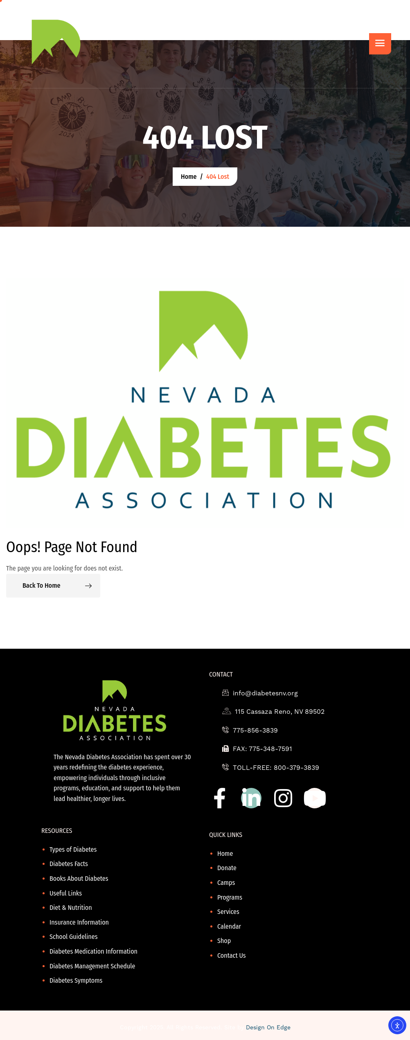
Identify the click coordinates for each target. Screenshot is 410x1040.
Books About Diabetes (79, 878)
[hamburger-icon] (380, 43)
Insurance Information (79, 922)
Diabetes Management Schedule (92, 966)
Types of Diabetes (73, 849)
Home (225, 853)
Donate (227, 868)
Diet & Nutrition (71, 907)
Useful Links (66, 893)
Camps (226, 883)
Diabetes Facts (69, 864)
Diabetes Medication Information (93, 951)
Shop (224, 941)
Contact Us (231, 955)
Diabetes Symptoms (76, 980)
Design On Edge (268, 1027)
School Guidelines (74, 937)
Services (228, 912)
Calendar (229, 926)
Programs (229, 897)
